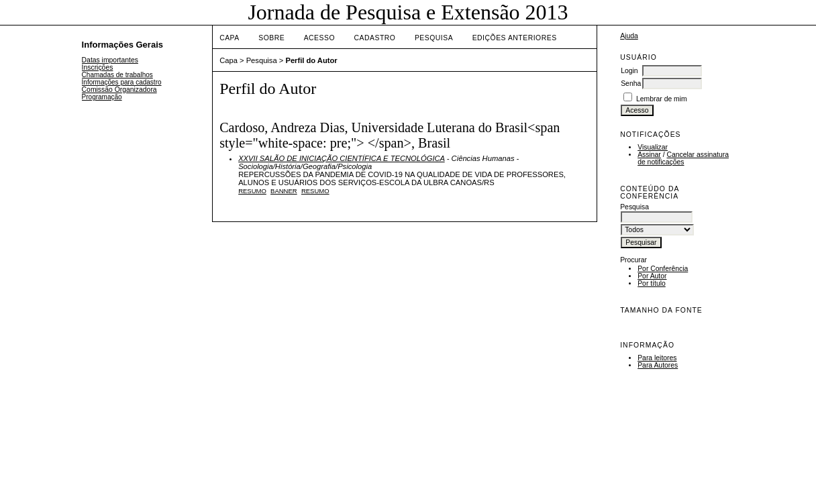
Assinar (649, 154)
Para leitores (657, 358)
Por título (652, 283)
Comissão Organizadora (119, 89)
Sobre (271, 38)
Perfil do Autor (311, 60)
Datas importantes (110, 60)
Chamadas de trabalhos (117, 74)
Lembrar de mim (661, 99)
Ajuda (629, 36)
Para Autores (658, 365)
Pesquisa (434, 38)
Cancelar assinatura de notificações (683, 158)
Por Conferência (663, 268)
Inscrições (97, 67)
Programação (102, 97)
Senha (631, 83)
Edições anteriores (514, 38)
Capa (229, 38)
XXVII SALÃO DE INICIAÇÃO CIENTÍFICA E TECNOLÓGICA (341, 158)
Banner (283, 191)
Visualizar (653, 147)
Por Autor (652, 276)
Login (629, 70)
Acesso (319, 38)
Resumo (252, 191)
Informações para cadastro (122, 82)
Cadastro (375, 38)
